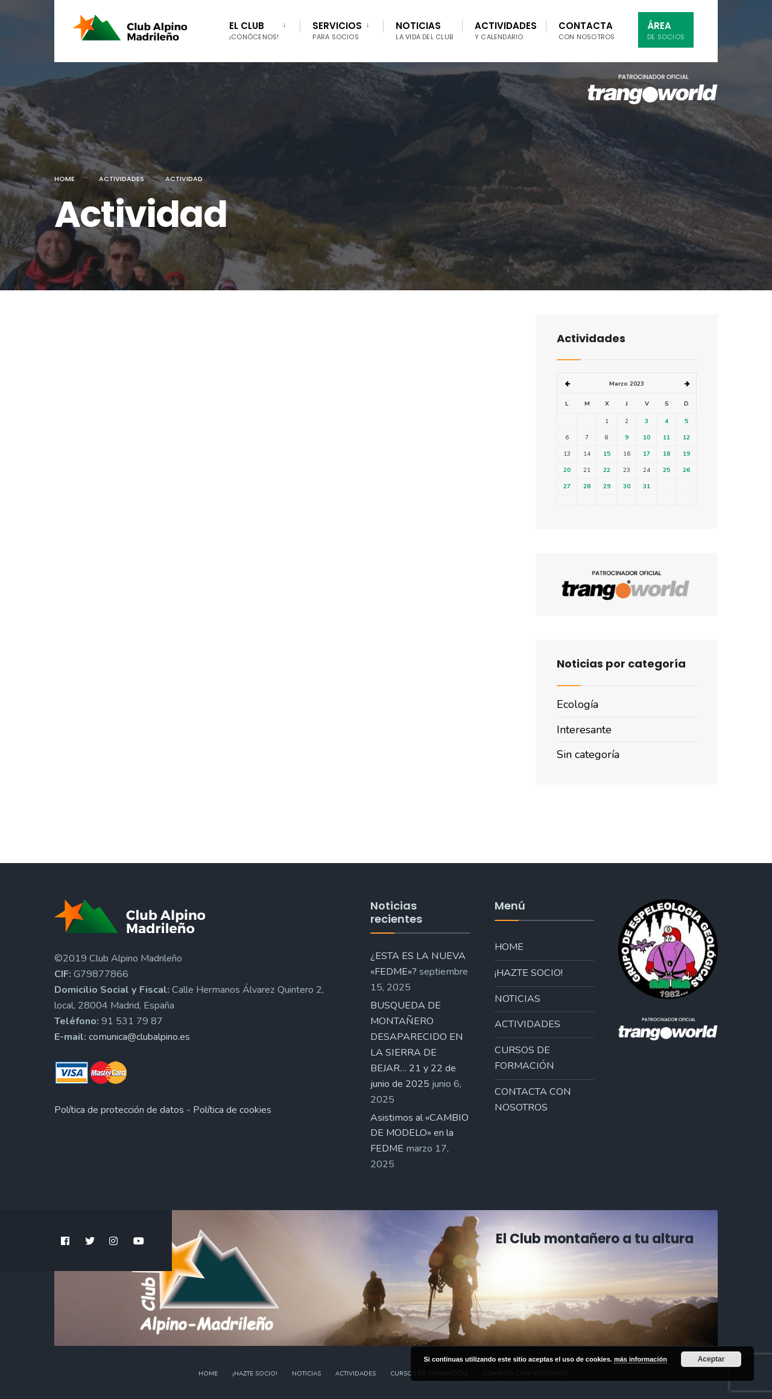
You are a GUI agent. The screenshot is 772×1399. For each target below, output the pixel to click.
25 (666, 470)
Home (64, 178)
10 (646, 437)
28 (586, 486)
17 (646, 454)
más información (640, 1359)
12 (686, 437)
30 (626, 486)
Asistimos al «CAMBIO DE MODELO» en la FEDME (419, 1133)
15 (606, 454)
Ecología (577, 704)
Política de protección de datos (119, 1110)
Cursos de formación (524, 1058)
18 (666, 454)
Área (666, 30)
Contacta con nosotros (533, 1099)
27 (567, 486)
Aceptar (711, 1359)
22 (606, 470)
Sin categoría (588, 754)
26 (686, 470)
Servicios (337, 30)
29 (606, 486)
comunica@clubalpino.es (139, 1037)
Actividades (506, 30)
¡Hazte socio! (529, 973)
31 (646, 486)
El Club (254, 30)
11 (666, 437)
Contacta (586, 30)
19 (686, 454)
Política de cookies (232, 1110)
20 (567, 470)
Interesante (584, 729)
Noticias (424, 30)
